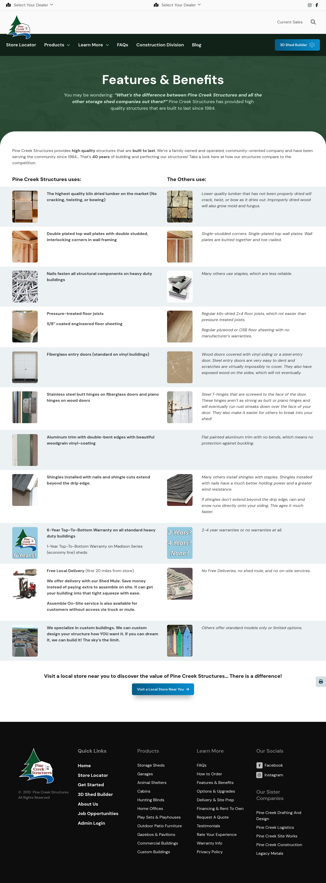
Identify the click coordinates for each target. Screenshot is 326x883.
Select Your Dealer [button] (27, 5)
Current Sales (290, 22)
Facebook (317, 5)
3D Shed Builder (293, 45)
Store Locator (21, 45)
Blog (196, 45)
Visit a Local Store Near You (160, 689)
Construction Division (160, 45)
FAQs (122, 45)
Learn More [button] (90, 45)
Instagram (310, 5)
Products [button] (54, 45)
